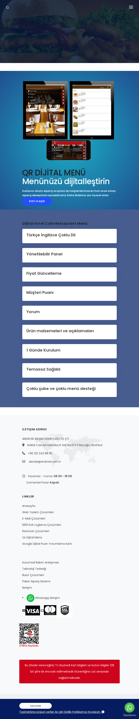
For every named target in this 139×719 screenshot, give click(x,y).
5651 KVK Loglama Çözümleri (41, 525)
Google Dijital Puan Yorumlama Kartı (47, 544)
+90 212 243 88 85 (40, 453)
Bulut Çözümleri (33, 575)
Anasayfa (28, 506)
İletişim (27, 588)
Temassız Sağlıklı (43, 369)
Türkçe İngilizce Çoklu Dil (50, 235)
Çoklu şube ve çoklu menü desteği (61, 388)
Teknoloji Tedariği (34, 569)
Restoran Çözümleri (35, 531)
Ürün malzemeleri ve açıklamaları (60, 331)
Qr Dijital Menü (32, 537)
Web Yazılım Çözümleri (38, 512)
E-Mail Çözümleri (33, 518)
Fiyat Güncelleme (44, 273)
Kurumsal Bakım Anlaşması (40, 562)
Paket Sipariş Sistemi (36, 581)
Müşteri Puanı (40, 292)
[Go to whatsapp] (129, 708)
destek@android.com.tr (45, 462)
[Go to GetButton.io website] (129, 715)
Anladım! (35, 706)
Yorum (33, 312)
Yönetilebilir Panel (44, 254)
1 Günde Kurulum (43, 350)
